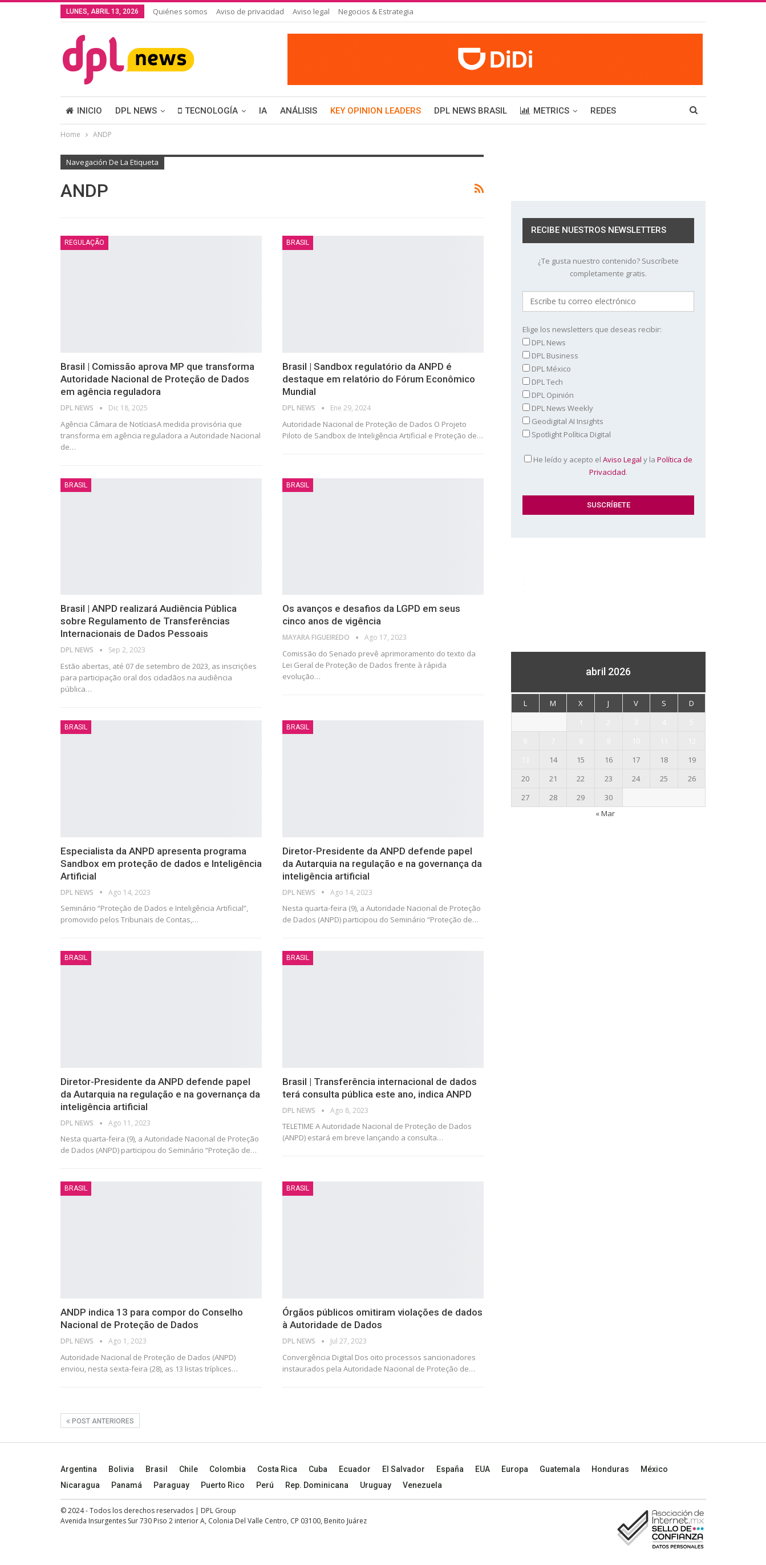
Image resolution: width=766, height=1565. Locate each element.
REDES (603, 111)
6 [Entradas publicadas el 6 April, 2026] (525, 741)
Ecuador (355, 1469)
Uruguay (375, 1485)
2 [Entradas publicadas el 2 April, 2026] (608, 722)
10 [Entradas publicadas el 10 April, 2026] (636, 741)
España (450, 1469)
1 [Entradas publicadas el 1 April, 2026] (581, 722)
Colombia (227, 1469)
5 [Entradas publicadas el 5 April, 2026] (692, 722)
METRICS (544, 111)
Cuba (318, 1469)
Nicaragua (80, 1485)
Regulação (84, 243)
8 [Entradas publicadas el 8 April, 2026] (581, 741)
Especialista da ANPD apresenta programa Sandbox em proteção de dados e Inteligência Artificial (161, 863)
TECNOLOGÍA (208, 111)
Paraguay (171, 1485)
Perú (265, 1485)
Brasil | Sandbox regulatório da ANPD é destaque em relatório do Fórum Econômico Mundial (378, 379)
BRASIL (297, 243)
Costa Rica (277, 1469)
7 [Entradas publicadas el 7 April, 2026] (553, 741)
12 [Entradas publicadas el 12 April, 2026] (692, 741)
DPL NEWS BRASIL (470, 111)
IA (263, 111)
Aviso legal (311, 11)
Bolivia (121, 1469)
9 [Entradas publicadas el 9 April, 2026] (608, 741)
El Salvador (403, 1469)
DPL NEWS (136, 111)
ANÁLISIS (298, 111)
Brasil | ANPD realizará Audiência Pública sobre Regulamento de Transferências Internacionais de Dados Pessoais (148, 621)
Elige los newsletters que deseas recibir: (592, 329)
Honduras (610, 1469)
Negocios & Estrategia (376, 11)
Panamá (126, 1485)
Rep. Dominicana (316, 1485)
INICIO (84, 111)
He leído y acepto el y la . (608, 465)
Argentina (78, 1469)
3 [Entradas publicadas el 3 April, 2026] (636, 722)
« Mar (605, 813)
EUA (482, 1469)
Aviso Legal (622, 459)
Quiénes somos (180, 11)
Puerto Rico (223, 1485)
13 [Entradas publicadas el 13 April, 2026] (525, 760)
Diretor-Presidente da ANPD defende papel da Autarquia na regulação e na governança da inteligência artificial (382, 863)
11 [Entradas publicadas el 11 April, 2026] (664, 741)
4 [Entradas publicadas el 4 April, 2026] (664, 722)
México (654, 1469)
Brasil (156, 1469)
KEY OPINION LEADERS (375, 111)
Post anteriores (100, 1421)
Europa (514, 1469)
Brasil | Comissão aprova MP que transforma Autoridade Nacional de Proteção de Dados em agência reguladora (157, 379)
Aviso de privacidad (250, 11)
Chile (188, 1469)
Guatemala (560, 1469)
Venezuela (422, 1485)
